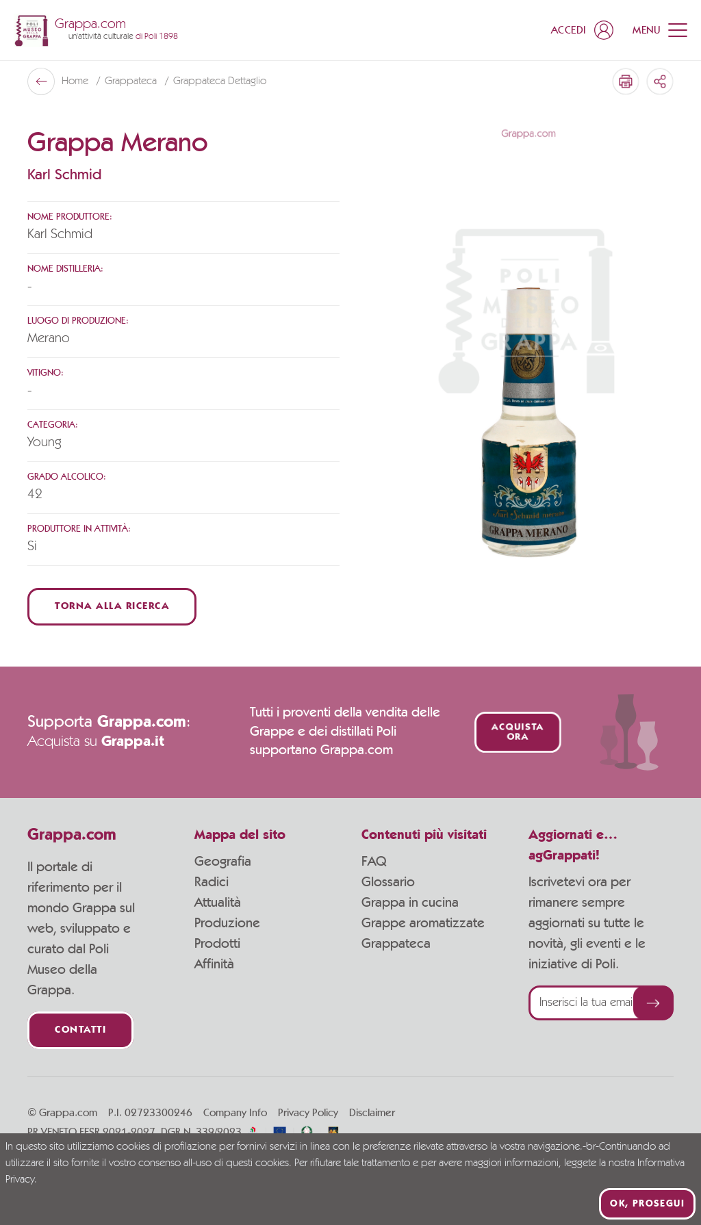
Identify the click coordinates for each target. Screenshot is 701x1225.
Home (76, 81)
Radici (211, 882)
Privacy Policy (308, 1112)
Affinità (214, 964)
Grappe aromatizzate (423, 923)
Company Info (235, 1112)
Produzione (227, 923)
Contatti (80, 1030)
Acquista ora (517, 732)
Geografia (222, 861)
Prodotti (217, 944)
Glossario (388, 882)
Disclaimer (372, 1112)
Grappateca (132, 81)
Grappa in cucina (410, 903)
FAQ (373, 861)
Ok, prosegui (647, 1204)
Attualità (217, 903)
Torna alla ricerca (112, 607)
